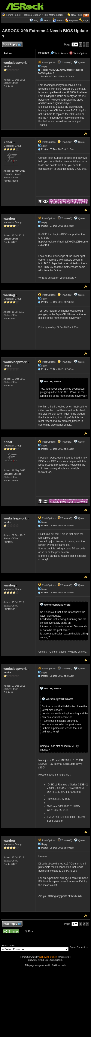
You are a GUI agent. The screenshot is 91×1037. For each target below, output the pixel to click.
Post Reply (11, 45)
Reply (44, 66)
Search (47, 20)
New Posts (76, 15)
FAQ (36, 20)
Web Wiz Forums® (48, 957)
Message (43, 52)
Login (86, 20)
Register (73, 20)
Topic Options (78, 53)
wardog (10, 218)
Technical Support (31, 15)
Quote (81, 62)
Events (58, 20)
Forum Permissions (80, 947)
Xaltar (9, 142)
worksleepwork (16, 62)
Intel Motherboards (54, 15)
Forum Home (13, 15)
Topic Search (59, 53)
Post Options (46, 62)
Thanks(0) (64, 62)
